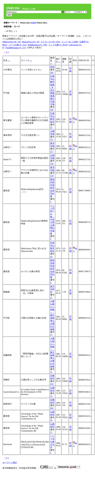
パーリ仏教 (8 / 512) (17, 45)
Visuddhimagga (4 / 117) (15, 47)
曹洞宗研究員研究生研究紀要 (52, 187)
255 (51, 384)
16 (51, 420)
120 (51, 163)
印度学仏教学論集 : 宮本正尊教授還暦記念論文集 (52, 90)
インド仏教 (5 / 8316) (58, 45)
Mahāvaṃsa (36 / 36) (11, 42)
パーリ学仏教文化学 (52, 441)
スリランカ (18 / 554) (50, 42)
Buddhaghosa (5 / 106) (37, 45)
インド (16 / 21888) (69, 42)
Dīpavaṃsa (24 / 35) (31, 42)
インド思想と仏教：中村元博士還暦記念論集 (52, 219)
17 (51, 432)
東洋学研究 (52, 289)
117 (51, 139)
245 (51, 72)
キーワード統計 (9, 462)
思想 (52, 67)
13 (51, 396)
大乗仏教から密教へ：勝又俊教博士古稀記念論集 (52, 315)
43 (51, 256)
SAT (33, 23)
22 (51, 127)
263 (51, 408)
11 (51, 297)
